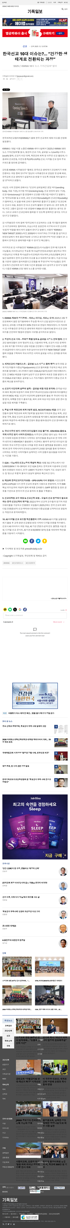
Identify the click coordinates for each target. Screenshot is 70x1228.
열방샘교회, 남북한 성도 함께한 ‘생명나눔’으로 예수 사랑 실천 (54, 1123)
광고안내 (13, 1214)
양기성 (4, 943)
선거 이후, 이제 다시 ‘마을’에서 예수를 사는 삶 (20, 897)
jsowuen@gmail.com (25, 76)
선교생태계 (31, 563)
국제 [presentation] (8, 1046)
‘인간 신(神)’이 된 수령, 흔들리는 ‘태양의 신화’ (20, 868)
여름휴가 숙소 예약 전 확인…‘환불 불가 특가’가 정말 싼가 (31, 713)
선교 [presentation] (8, 1036)
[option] (18, 970)
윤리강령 (15, 1217)
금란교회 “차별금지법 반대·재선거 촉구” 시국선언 (28, 1080)
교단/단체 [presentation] (8, 1031)
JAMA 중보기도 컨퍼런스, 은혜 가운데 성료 (28, 1122)
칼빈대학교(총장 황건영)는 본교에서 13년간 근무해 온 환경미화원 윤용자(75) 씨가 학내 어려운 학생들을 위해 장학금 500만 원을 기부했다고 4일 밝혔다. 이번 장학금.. (55, 1176)
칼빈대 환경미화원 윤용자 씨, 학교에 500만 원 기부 (55, 1164)
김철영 (4, 914)
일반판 (50, 2)
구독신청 (60, 2)
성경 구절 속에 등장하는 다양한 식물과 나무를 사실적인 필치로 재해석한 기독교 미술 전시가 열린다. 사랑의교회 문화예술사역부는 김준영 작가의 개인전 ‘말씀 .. (28, 1176)
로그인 (66, 2)
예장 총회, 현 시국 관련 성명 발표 (15, 766)
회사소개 (5, 1214)
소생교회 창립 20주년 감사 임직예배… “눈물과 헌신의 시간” (28, 1040)
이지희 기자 (13, 76)
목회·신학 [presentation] (8, 1041)
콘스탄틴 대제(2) (9, 926)
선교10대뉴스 (18, 563)
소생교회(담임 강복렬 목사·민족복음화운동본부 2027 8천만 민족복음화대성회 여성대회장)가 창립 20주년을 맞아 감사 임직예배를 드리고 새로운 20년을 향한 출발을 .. (28, 1051)
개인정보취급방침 (41, 1214)
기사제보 (30, 1214)
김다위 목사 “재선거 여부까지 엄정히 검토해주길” (55, 1039)
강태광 (4, 886)
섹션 (4, 2)
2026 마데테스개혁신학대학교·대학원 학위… (16, 1009)
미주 (54, 2)
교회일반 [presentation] (8, 1025)
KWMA (6, 563)
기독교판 (41, 2)
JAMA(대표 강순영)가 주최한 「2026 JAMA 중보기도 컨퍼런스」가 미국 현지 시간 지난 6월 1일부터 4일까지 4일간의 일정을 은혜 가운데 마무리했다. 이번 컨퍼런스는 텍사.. (28, 1133)
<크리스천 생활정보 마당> (58, 599)
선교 (25, 46)
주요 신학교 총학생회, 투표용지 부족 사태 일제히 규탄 (24, 726)
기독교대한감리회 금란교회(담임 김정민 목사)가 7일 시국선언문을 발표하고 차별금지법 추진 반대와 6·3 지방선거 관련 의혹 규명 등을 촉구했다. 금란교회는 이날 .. (27, 1090)
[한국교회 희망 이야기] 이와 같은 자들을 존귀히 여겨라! (24, 882)
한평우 (4, 929)
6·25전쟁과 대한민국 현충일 (13, 940)
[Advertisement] (35, 665)
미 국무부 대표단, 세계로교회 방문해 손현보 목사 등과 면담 (55, 1081)
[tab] (8, 1025)
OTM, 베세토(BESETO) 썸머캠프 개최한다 (48, 981)
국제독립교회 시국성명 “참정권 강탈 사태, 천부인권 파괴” (25, 752)
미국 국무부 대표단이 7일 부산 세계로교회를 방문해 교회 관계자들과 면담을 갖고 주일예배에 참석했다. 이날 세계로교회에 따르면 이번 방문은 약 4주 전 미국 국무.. (55, 1093)
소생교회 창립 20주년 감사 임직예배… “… (15, 981)
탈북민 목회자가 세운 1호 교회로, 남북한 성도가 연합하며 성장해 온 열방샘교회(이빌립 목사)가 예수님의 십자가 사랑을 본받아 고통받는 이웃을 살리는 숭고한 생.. (55, 1134)
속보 (5, 713)
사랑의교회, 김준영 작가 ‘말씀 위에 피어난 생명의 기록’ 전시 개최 (28, 1164)
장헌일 (4, 900)
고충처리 (7, 1217)
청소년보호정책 (54, 1214)
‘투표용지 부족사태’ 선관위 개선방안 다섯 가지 (21, 911)
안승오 (4, 871)
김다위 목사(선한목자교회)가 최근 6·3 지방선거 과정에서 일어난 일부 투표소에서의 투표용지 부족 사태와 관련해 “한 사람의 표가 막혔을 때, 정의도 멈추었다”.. (55, 1048)
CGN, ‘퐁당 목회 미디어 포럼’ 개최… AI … (48, 1009)
